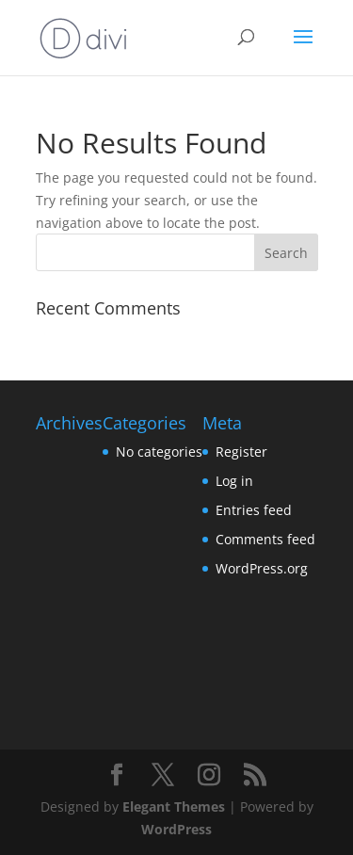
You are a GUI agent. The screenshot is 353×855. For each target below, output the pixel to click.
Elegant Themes (173, 806)
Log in (234, 481)
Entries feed (254, 510)
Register (241, 451)
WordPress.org (262, 568)
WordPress (176, 829)
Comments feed (265, 539)
